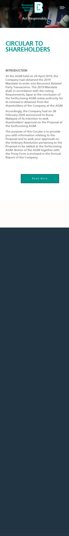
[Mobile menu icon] (62, 8)
